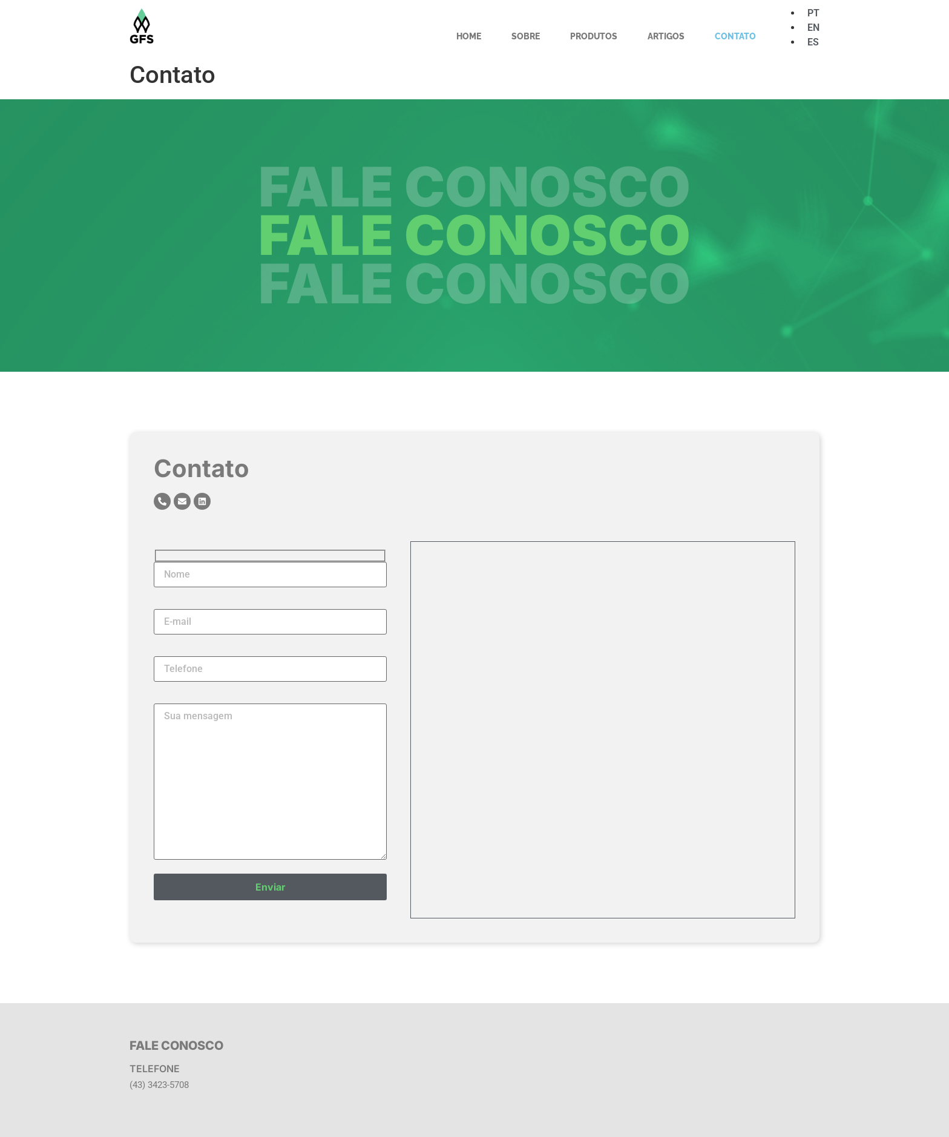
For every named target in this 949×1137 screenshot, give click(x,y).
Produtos (593, 36)
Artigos (666, 36)
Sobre (525, 36)
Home (468, 36)
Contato (735, 36)
